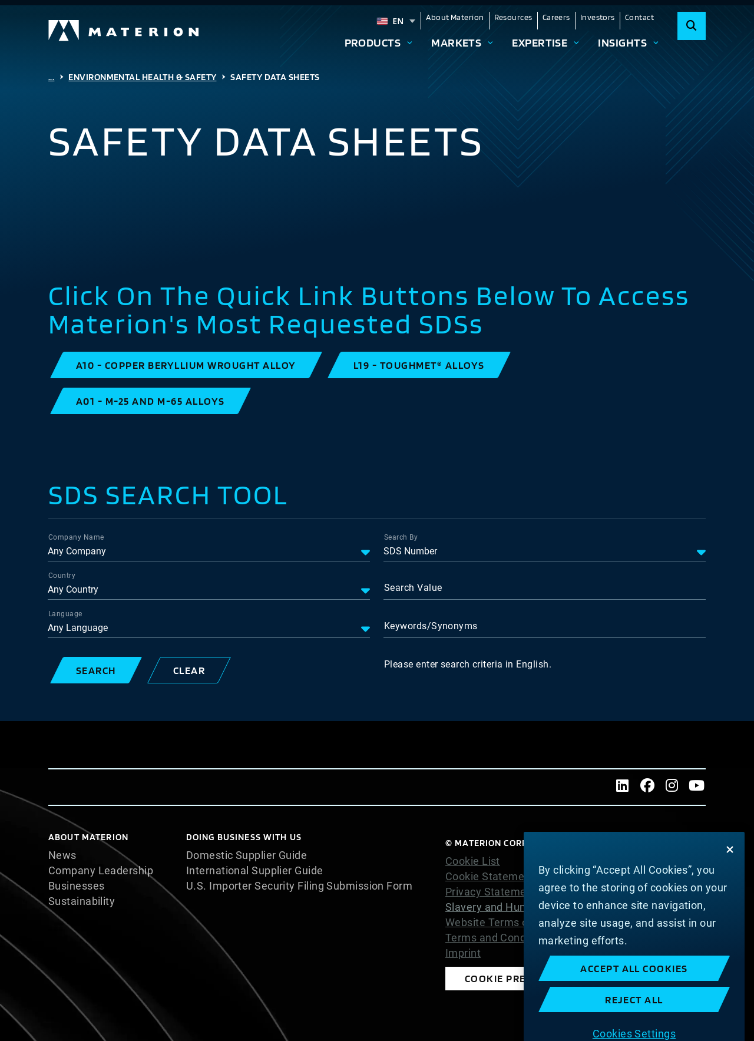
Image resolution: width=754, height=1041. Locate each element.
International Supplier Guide (254, 871)
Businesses (76, 886)
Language (65, 614)
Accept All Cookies (634, 1024)
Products (373, 42)
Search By (401, 537)
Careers (556, 17)
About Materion (455, 17)
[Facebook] (647, 787)
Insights (622, 42)
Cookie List (472, 861)
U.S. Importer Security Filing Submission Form (299, 886)
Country (61, 575)
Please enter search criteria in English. (467, 664)
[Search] (691, 26)
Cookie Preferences (521, 978)
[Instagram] (672, 787)
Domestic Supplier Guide (246, 855)
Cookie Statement (489, 877)
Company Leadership (100, 871)
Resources (513, 17)
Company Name (76, 537)
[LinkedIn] (622, 787)
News (62, 855)
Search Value (413, 587)
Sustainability (81, 901)
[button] (186, 365)
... (51, 76)
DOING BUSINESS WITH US (244, 836)
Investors (597, 17)
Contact (639, 17)
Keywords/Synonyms (431, 626)
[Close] (730, 905)
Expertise (539, 42)
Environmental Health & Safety (142, 76)
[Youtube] (697, 787)
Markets (456, 42)
